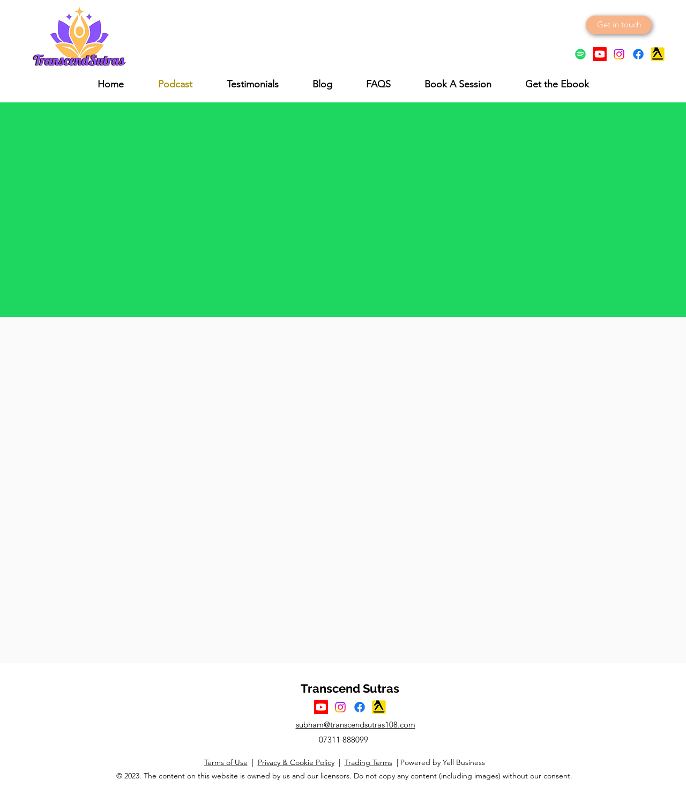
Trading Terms (368, 762)
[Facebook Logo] (360, 707)
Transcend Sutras (350, 688)
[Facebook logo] (638, 54)
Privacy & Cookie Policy (296, 762)
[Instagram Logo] (619, 54)
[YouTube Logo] (600, 54)
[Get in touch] (619, 25)
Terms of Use (226, 762)
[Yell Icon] (658, 54)
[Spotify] (580, 54)
